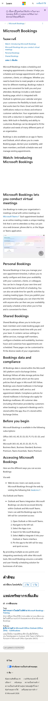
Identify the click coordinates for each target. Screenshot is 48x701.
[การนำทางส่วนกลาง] (2, 3)
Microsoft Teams (10, 216)
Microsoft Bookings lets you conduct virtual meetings (22, 48)
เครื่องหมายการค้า (28, 689)
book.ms (35, 490)
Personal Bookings (12, 53)
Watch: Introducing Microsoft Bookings (20, 44)
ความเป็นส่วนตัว (31, 682)
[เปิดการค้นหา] (32, 3)
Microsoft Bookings (16, 23)
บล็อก (7, 682)
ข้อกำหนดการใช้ (11, 689)
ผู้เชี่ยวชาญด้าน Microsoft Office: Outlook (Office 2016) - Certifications (23, 629)
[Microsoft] (24, 3)
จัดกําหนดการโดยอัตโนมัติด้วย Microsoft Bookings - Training (24, 611)
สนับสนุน (18, 682)
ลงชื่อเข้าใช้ (41, 3)
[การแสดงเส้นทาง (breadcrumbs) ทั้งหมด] (5, 23)
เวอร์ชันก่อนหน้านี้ (31, 679)
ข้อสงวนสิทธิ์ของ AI (13, 679)
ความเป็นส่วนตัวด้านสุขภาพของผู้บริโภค (21, 686)
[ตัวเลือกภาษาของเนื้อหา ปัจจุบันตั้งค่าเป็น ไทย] (9, 660)
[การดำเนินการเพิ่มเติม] (42, 23)
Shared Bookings (11, 56)
